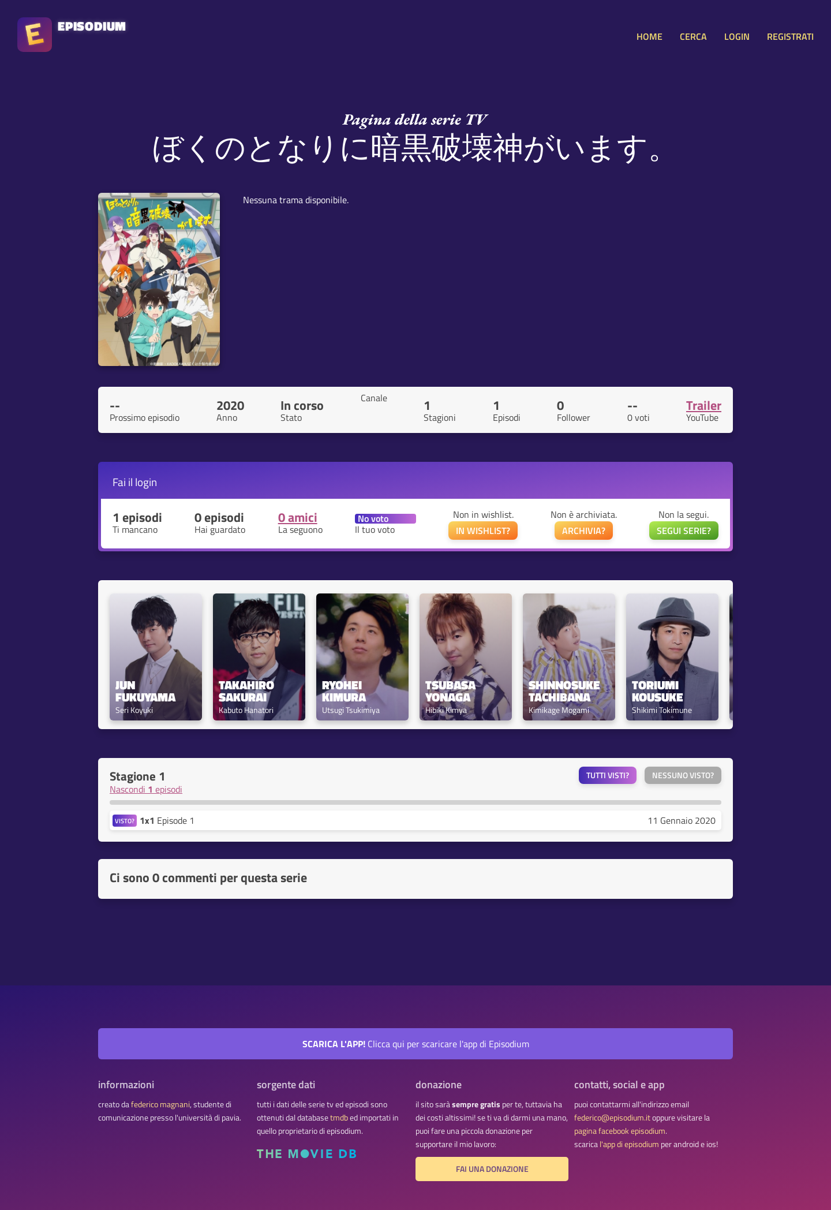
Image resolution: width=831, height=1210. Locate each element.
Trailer (703, 405)
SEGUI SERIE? (684, 530)
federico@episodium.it (612, 1117)
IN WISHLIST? (483, 530)
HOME (649, 36)
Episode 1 (167, 820)
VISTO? (124, 821)
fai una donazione (492, 1169)
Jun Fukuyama (145, 691)
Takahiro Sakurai (248, 691)
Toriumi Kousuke (657, 691)
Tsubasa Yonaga (451, 691)
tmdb (339, 1117)
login (146, 481)
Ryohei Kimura (344, 691)
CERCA (693, 36)
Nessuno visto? (683, 775)
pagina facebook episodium (619, 1131)
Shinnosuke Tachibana (566, 691)
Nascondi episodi (146, 789)
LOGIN (737, 36)
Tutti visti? (607, 775)
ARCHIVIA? (583, 530)
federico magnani (160, 1104)
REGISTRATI (790, 36)
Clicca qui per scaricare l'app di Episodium (415, 1044)
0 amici (297, 517)
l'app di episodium (629, 1144)
